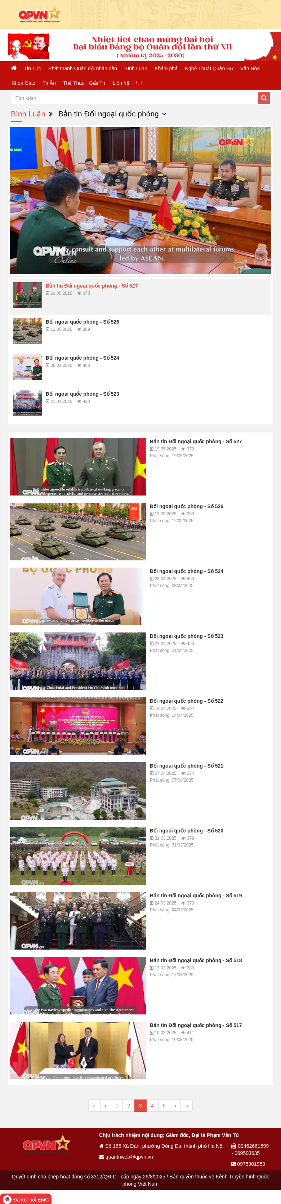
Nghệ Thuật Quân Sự (209, 68)
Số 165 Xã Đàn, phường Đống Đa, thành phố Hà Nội (161, 1146)
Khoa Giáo (23, 83)
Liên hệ (121, 83)
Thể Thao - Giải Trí (84, 83)
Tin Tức (32, 68)
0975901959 (248, 1164)
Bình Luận (135, 68)
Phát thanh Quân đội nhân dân (82, 68)
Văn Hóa (250, 68)
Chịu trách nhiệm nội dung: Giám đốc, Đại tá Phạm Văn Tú (169, 1135)
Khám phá (166, 68)
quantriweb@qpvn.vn (126, 1157)
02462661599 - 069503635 (250, 1149)
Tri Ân (49, 83)
